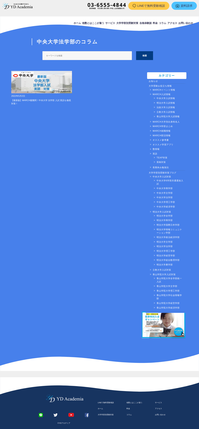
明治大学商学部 (165, 220)
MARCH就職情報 (162, 131)
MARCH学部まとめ (163, 126)
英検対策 (161, 162)
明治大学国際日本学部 (168, 225)
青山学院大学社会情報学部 (169, 297)
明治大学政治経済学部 (168, 237)
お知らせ (153, 81)
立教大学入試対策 (162, 270)
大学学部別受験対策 (127, 23)
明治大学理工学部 (166, 251)
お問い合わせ (185, 23)
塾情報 (156, 149)
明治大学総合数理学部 (168, 260)
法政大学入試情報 (166, 107)
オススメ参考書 (161, 140)
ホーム (77, 23)
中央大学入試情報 (166, 98)
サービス (110, 23)
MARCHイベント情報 (164, 90)
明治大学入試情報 (166, 103)
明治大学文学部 (165, 242)
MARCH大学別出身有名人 (166, 122)
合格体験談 (145, 23)
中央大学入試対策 (162, 177)
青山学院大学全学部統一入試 (169, 280)
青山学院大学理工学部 (168, 291)
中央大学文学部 (165, 193)
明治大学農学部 (165, 265)
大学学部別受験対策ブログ (162, 173)
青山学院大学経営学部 (168, 303)
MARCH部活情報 (162, 135)
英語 (155, 154)
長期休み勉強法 (161, 167)
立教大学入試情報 (166, 112)
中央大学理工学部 (166, 202)
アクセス (172, 23)
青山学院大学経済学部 (168, 308)
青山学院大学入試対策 (164, 274)
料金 (155, 23)
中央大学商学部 (165, 188)
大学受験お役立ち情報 (160, 86)
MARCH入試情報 (162, 94)
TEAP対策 (162, 157)
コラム (162, 23)
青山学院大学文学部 (167, 286)
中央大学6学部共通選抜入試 (170, 182)
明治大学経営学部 (166, 255)
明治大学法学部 (165, 246)
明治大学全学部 (165, 216)
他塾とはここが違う (93, 23)
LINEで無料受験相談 (106, 403)
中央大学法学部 (165, 197)
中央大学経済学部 (166, 207)
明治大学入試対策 (162, 212)
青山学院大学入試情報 (168, 116)
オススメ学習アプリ (163, 144)
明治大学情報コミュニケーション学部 (169, 231)
